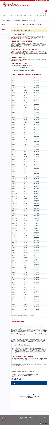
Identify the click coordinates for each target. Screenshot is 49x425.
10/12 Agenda (36, 195)
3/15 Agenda (36, 282)
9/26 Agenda (36, 178)
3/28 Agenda (36, 291)
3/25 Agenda (36, 289)
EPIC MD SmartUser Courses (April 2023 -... (13, 20)
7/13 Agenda (36, 137)
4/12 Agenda (36, 301)
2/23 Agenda (36, 269)
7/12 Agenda (36, 136)
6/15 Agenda (36, 114)
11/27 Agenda (36, 228)
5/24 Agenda (36, 99)
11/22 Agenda (36, 227)
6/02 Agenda (36, 104)
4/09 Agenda (36, 299)
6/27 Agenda (36, 122)
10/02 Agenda (36, 186)
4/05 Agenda (36, 297)
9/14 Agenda (36, 169)
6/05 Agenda (36, 105)
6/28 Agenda (36, 124)
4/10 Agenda (36, 82)
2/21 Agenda (36, 265)
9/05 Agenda (36, 161)
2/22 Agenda (36, 267)
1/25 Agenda (36, 255)
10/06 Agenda (36, 191)
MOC (31, 15)
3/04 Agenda (36, 277)
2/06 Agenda (36, 260)
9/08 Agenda (36, 164)
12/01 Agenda (36, 233)
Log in (37, 0)
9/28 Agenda (36, 181)
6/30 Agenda (36, 127)
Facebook (41, 13)
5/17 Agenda (36, 97)
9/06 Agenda (36, 163)
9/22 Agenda (36, 174)
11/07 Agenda (36, 213)
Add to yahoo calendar (15, 379)
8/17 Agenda (36, 159)
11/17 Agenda (36, 220)
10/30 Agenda (36, 208)
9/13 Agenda (36, 168)
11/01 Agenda (36, 210)
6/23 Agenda (36, 119)
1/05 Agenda (36, 245)
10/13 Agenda (36, 196)
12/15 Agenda (36, 242)
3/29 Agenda (36, 292)
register (22, 30)
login (18, 30)
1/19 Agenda (36, 252)
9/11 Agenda (36, 166)
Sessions (3, 32)
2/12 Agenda (36, 264)
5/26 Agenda (36, 100)
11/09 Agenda (36, 215)
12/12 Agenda (36, 240)
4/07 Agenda (36, 80)
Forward (45, 13)
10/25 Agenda (36, 205)
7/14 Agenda (36, 141)
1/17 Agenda (36, 250)
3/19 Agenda (36, 286)
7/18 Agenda (36, 142)
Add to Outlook (20, 379)
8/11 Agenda (36, 156)
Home (4, 15)
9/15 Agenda (36, 171)
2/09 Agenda (36, 262)
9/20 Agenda (36, 173)
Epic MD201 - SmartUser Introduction (28, 20)
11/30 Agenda (36, 232)
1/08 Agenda (36, 247)
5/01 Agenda (36, 90)
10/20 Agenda (36, 203)
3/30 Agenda (36, 294)
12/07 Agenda (36, 237)
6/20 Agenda (36, 117)
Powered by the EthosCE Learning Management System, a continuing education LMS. (43, 423)
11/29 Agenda (36, 230)
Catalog (10, 15)
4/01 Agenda (36, 296)
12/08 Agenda (36, 238)
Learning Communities (39, 15)
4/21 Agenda (36, 87)
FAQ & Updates (7, 18)
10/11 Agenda (36, 193)
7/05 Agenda (36, 129)
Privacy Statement (23, 419)
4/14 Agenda (36, 85)
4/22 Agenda (36, 304)
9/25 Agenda (36, 176)
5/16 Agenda (36, 95)
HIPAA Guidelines (5, 420)
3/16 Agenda (36, 284)
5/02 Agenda (36, 94)
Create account (42, 0)
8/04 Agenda (36, 154)
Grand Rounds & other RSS (20, 15)
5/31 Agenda (36, 102)
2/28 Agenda (36, 272)
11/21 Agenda (36, 223)
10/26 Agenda (36, 206)
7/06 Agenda (36, 131)
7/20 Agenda (36, 146)
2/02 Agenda (36, 259)
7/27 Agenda (36, 149)
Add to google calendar (12, 379)
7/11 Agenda (36, 134)
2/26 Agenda (36, 270)
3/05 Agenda (36, 279)
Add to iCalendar (17, 379)
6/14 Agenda (36, 112)
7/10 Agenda (36, 132)
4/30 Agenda (36, 309)
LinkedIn (44, 13)
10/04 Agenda (36, 188)
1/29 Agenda (36, 257)
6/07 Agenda (36, 107)
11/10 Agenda (36, 218)
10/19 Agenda (36, 201)
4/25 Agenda (36, 306)
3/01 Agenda (36, 274)
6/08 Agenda (36, 109)
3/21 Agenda (36, 287)
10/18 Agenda (36, 200)
